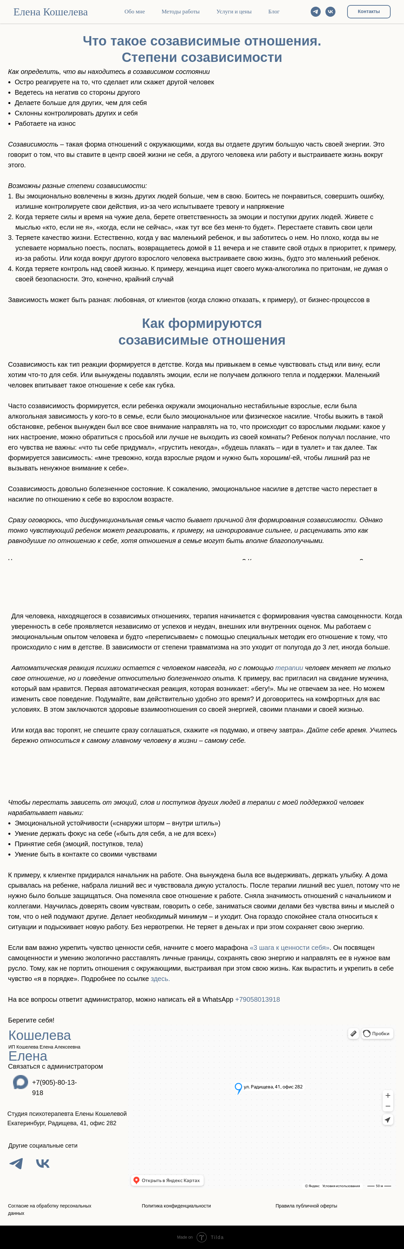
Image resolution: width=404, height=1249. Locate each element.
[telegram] (316, 12)
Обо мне (134, 11)
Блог (274, 11)
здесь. (160, 978)
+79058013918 (257, 999)
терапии (290, 668)
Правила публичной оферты (306, 1206)
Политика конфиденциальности (176, 1206)
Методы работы (181, 11)
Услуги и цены (233, 11)
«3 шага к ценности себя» (289, 947)
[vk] (330, 12)
